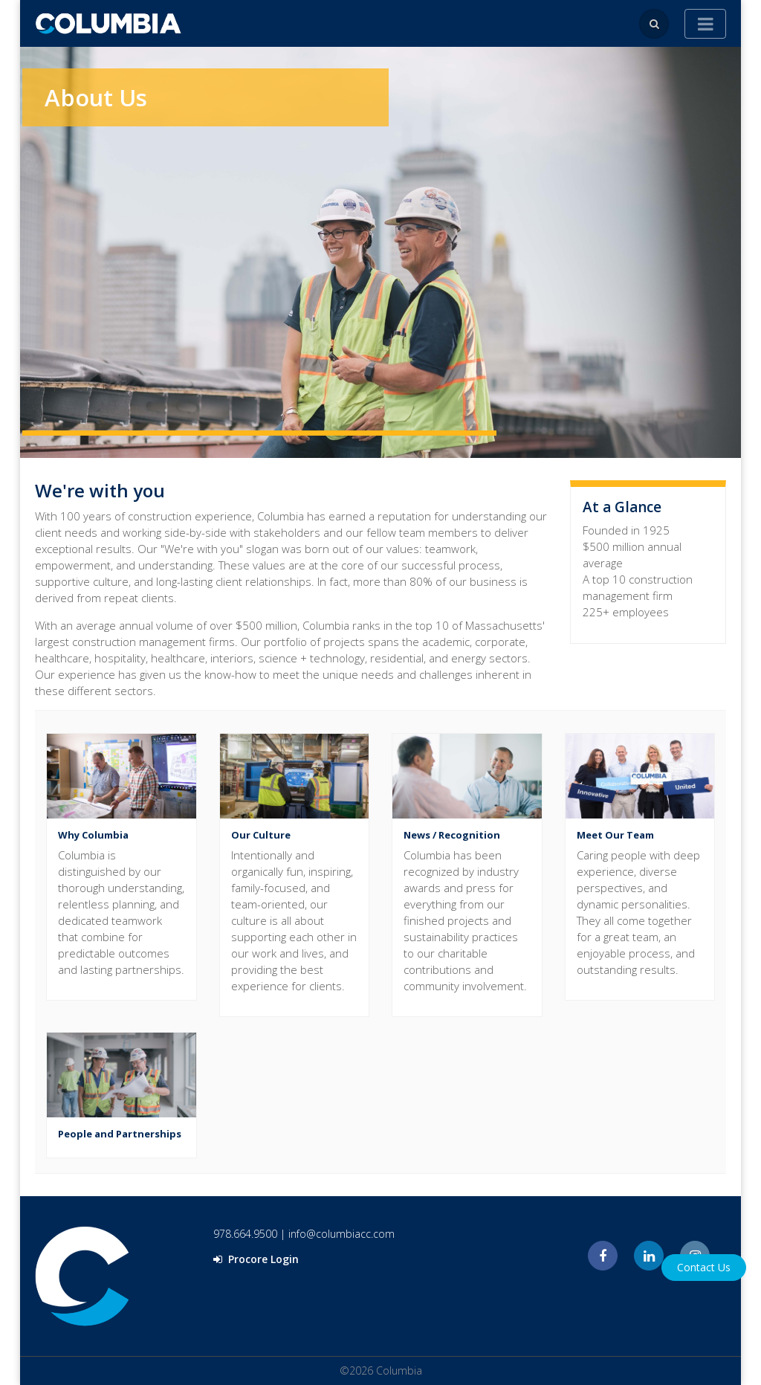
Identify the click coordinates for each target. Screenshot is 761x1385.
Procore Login (256, 1259)
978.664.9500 (245, 1234)
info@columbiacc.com (341, 1234)
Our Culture (261, 835)
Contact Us (704, 1267)
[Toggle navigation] (705, 24)
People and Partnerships (119, 1133)
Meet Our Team (615, 835)
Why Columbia (93, 835)
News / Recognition (452, 835)
